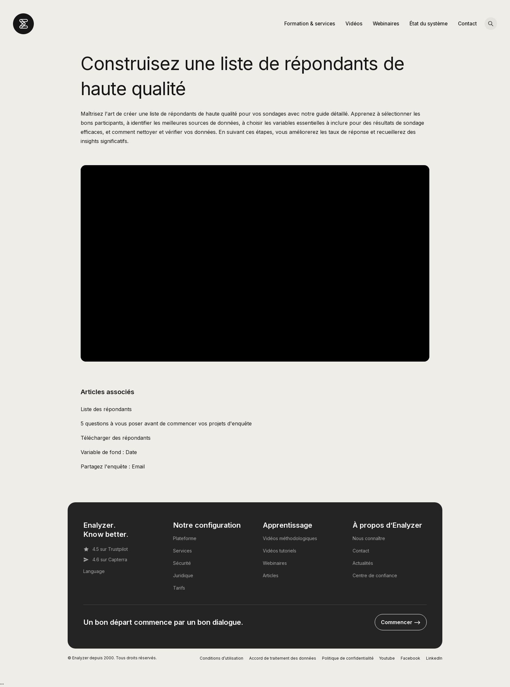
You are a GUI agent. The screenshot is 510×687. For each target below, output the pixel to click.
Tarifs (179, 588)
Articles (270, 575)
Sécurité (182, 563)
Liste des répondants (106, 409)
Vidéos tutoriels (279, 550)
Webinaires (386, 24)
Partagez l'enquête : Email (113, 466)
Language (94, 571)
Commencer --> (401, 622)
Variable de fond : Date (109, 452)
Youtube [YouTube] (387, 658)
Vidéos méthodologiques (290, 538)
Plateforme (184, 538)
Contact (467, 24)
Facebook (410, 658)
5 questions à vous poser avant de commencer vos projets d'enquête (166, 423)
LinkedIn (434, 658)
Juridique (183, 575)
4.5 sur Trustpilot (105, 549)
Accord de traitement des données (282, 658)
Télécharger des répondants (116, 438)
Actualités (363, 563)
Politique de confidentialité (348, 658)
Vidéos (353, 24)
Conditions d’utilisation (221, 658)
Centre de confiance (375, 575)
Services (182, 550)
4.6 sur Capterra (105, 560)
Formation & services (309, 24)
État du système (428, 24)
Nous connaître (369, 538)
